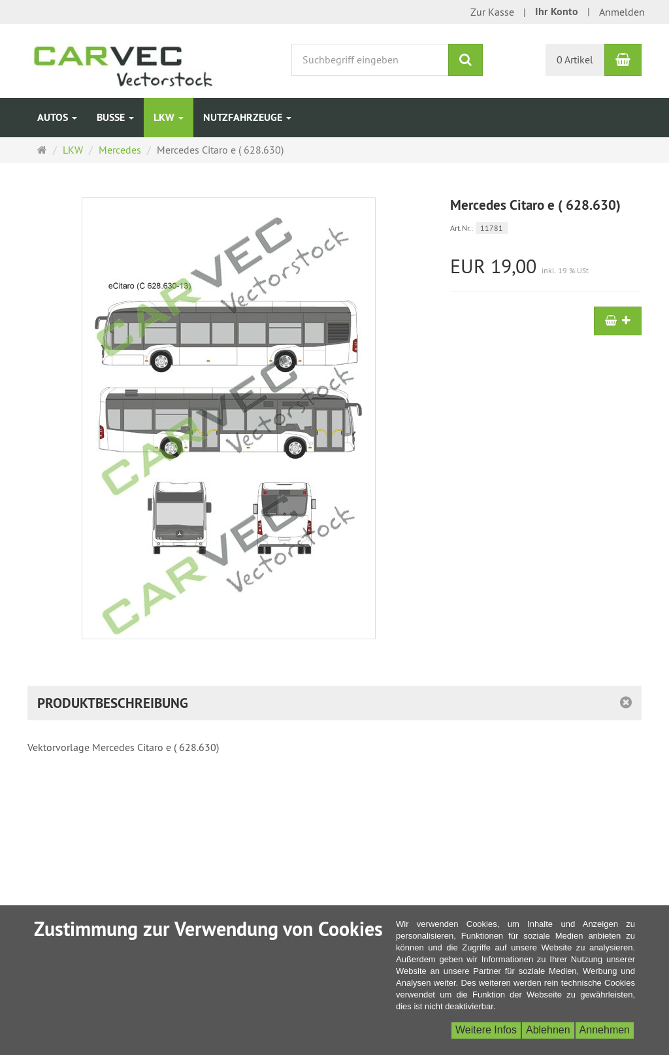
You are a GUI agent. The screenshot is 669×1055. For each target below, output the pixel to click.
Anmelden (622, 11)
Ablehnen (548, 1029)
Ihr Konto (556, 11)
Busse (115, 117)
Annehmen (604, 1029)
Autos (57, 117)
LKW (169, 117)
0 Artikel (575, 59)
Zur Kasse (492, 11)
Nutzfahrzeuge (247, 117)
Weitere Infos (486, 1029)
